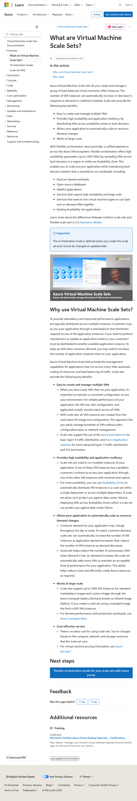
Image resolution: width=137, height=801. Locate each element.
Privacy (78, 785)
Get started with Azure (118, 14)
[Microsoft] (6, 5)
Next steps (58, 76)
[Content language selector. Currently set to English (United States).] (20, 777)
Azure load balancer (113, 434)
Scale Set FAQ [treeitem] (17, 70)
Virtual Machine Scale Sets (72, 26)
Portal (97, 14)
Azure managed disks (73, 618)
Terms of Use (11, 790)
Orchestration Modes (88, 222)
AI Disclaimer (11, 785)
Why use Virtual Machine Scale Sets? (73, 72)
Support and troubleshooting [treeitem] (23, 141)
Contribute (64, 785)
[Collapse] (36, 27)
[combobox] (22, 34)
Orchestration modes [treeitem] (21, 65)
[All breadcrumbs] (53, 27)
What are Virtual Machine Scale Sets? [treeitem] (24, 58)
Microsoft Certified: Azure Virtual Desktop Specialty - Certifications (87, 737)
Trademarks (29, 790)
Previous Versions (32, 785)
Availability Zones (113, 482)
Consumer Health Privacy (102, 785)
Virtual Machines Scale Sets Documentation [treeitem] (22, 43)
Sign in (129, 4)
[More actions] (129, 27)
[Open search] (120, 5)
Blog (48, 785)
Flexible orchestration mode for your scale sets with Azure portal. (91, 673)
